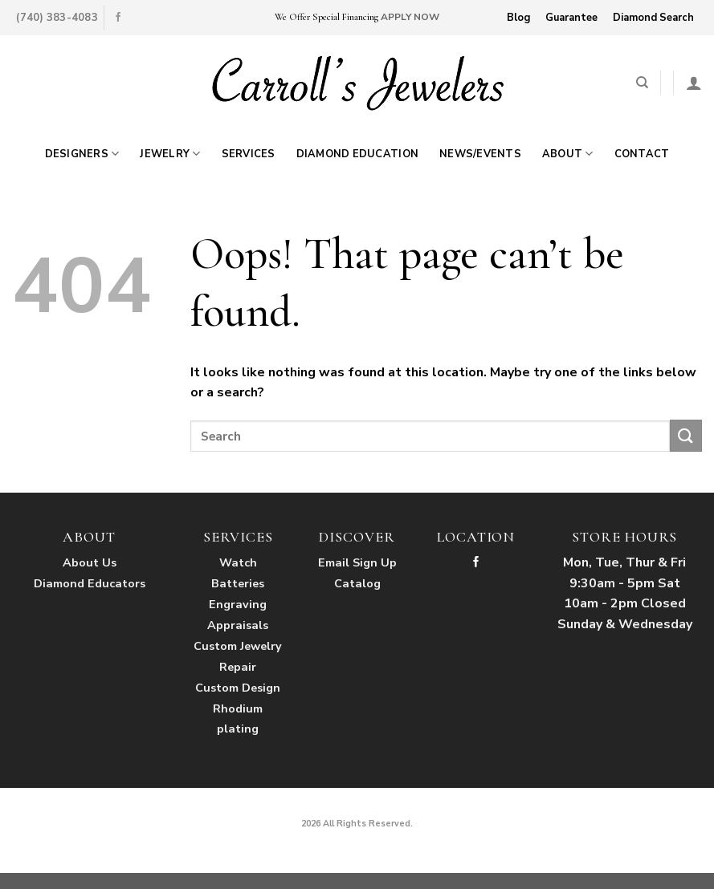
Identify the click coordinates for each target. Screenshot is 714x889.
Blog (518, 17)
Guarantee (571, 17)
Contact (642, 154)
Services (248, 154)
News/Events (480, 154)
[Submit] (686, 435)
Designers (82, 153)
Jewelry (170, 153)
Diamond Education (357, 154)
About (568, 153)
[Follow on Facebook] (118, 17)
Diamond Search (653, 17)
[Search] (642, 82)
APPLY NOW (410, 16)
